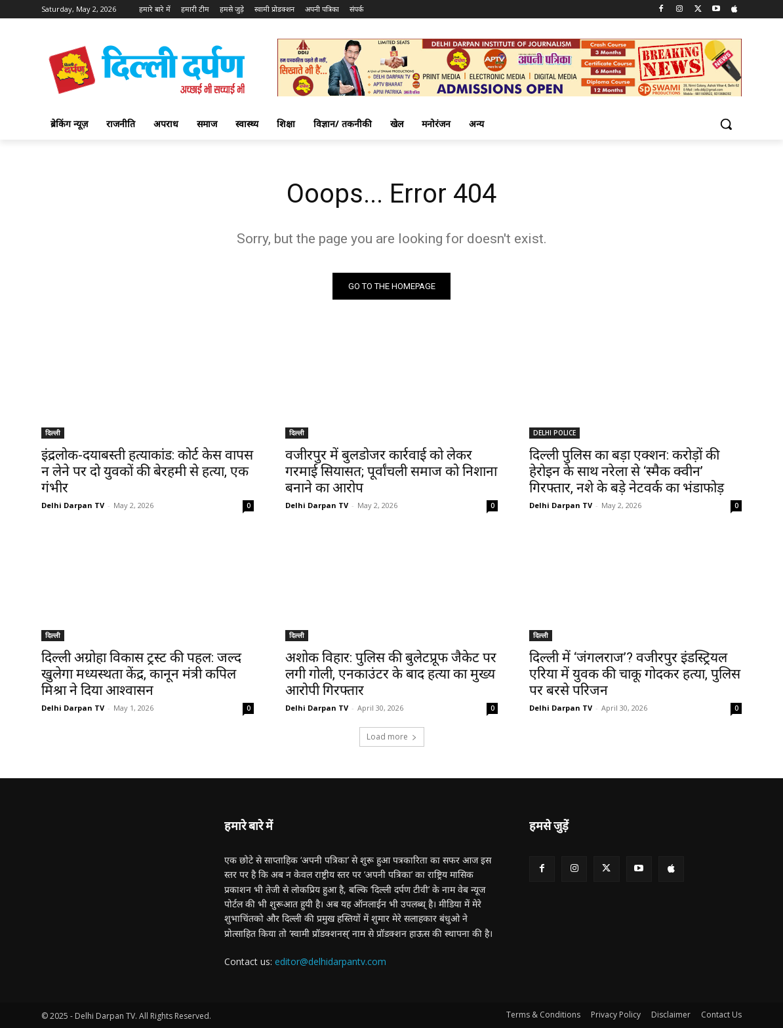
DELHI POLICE (554, 432)
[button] (726, 124)
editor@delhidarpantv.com (330, 961)
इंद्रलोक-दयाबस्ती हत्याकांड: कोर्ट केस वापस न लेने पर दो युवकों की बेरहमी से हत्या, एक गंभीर (147, 471)
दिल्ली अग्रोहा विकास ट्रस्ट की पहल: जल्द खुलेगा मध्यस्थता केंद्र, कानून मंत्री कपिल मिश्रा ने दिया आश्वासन (141, 674)
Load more (392, 736)
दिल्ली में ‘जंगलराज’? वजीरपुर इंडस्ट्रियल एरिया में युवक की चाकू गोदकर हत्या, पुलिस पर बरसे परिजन (634, 674)
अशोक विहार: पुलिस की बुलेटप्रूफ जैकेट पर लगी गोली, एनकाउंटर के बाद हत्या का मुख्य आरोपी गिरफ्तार (390, 674)
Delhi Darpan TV (72, 505)
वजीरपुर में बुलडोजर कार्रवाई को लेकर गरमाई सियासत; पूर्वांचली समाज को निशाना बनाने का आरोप (391, 471)
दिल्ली (52, 432)
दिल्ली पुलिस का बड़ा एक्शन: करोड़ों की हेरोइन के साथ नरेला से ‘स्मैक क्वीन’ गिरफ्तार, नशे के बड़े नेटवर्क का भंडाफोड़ (626, 471)
